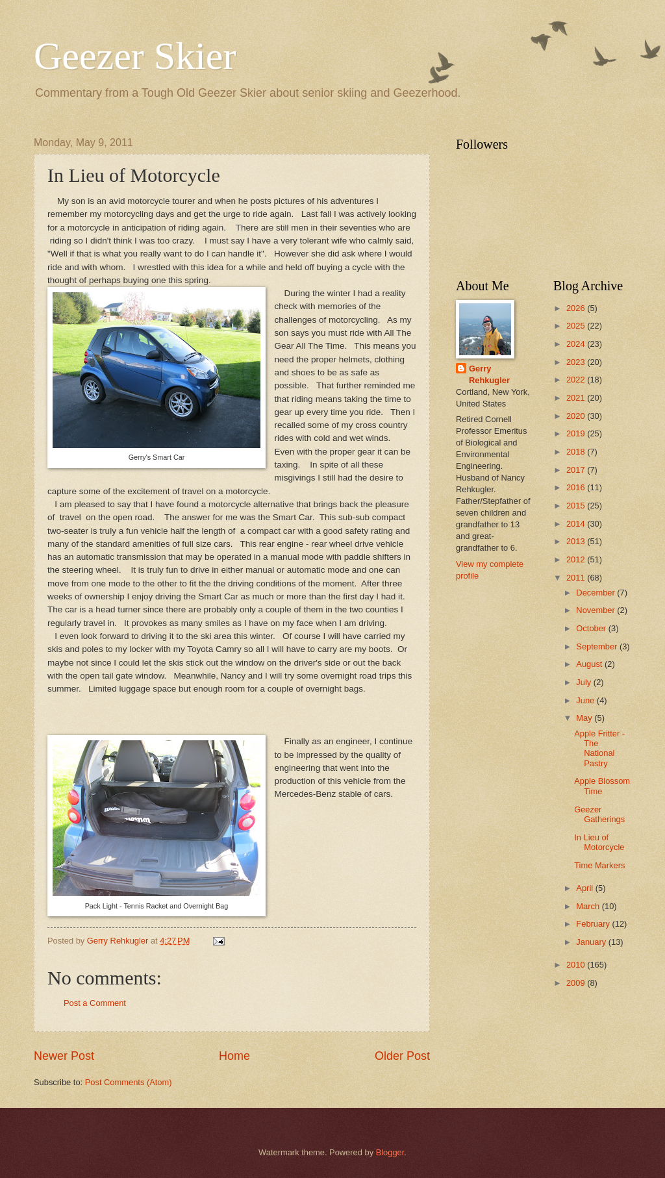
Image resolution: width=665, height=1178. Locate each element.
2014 (576, 524)
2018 (576, 452)
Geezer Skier (135, 55)
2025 (576, 326)
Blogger (390, 1152)
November (596, 610)
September (598, 646)
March (588, 906)
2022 (576, 379)
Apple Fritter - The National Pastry (599, 748)
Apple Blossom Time (602, 786)
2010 (576, 965)
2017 (576, 470)
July (584, 682)
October (592, 628)
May (585, 718)
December (596, 592)
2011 (576, 578)
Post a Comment (95, 1003)
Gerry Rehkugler (489, 374)
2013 (576, 541)
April (585, 888)
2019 (576, 433)
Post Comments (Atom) (128, 1082)
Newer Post (64, 1055)
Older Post (402, 1055)
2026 (576, 308)
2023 (576, 362)
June (586, 700)
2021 (576, 398)
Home (234, 1055)
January (592, 942)
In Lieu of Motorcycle (599, 842)
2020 (576, 416)
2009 (576, 983)
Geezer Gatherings (599, 814)
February (594, 924)
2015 (576, 505)
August (590, 664)
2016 (576, 487)
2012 (576, 559)
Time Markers (599, 865)
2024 (576, 344)
